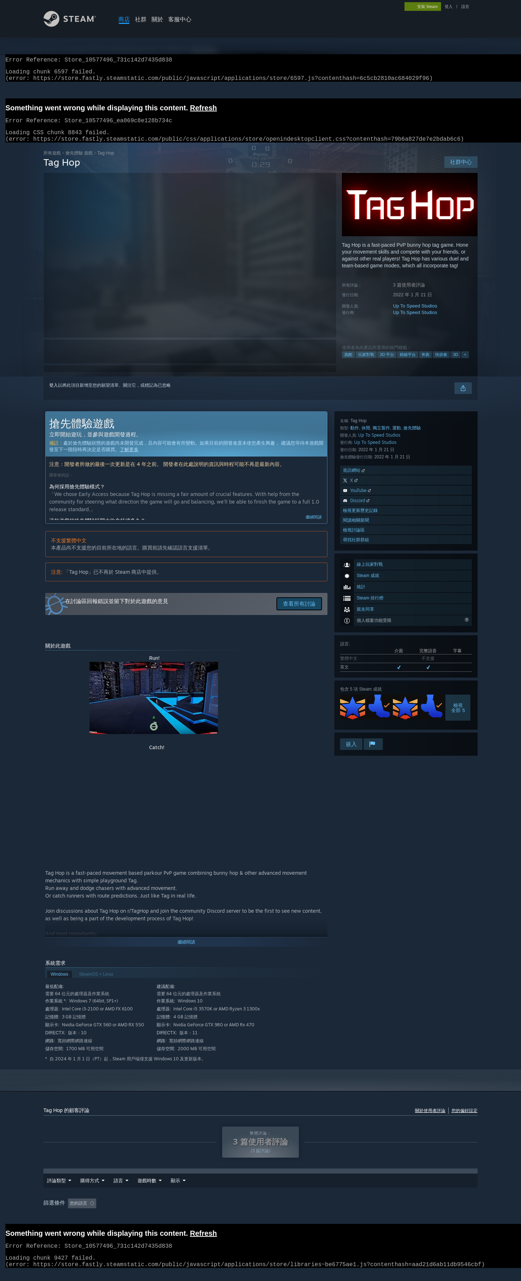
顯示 (208, 1189)
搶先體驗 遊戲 (79, 161)
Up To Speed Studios (415, 314)
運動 (396, 615)
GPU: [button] (337, 1211)
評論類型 (56, 1189)
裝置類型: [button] (366, 1211)
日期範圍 (146, 1189)
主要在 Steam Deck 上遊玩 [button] (235, 1211)
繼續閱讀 (314, 525)
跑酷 (348, 363)
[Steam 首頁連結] (75, 25)
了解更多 (129, 458)
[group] (260, 1212)
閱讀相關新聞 (356, 708)
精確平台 (408, 363)
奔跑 (425, 363)
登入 (449, 6)
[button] (73, 1211)
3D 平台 (387, 363)
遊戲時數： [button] (185, 1211)
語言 (465, 6)
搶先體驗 (412, 615)
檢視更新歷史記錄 (360, 698)
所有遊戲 (52, 161)
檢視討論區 (354, 717)
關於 (157, 19)
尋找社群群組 (356, 727)
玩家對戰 (366, 363)
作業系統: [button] (285, 1211)
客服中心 (179, 19)
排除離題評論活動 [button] (143, 1211)
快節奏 (441, 363)
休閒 (365, 615)
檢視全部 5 (458, 574)
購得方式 (89, 1189)
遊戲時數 (180, 1189)
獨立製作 (381, 615)
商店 (124, 19)
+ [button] (465, 363)
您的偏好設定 (465, 1119)
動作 (354, 615)
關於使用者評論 (430, 1119)
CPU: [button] (313, 1211)
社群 (141, 19)
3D (455, 363)
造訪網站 (354, 658)
